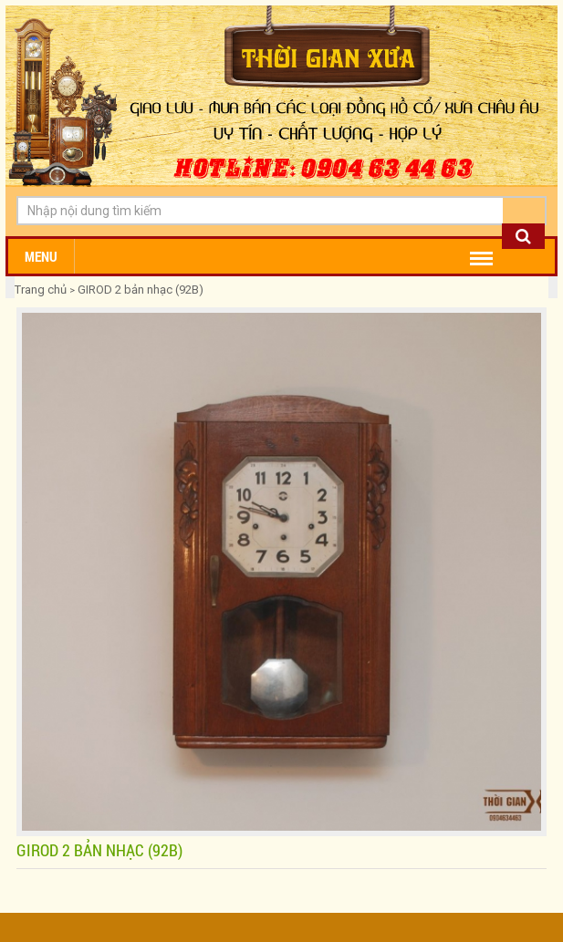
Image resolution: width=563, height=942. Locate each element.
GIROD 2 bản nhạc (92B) (140, 289)
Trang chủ (42, 289)
